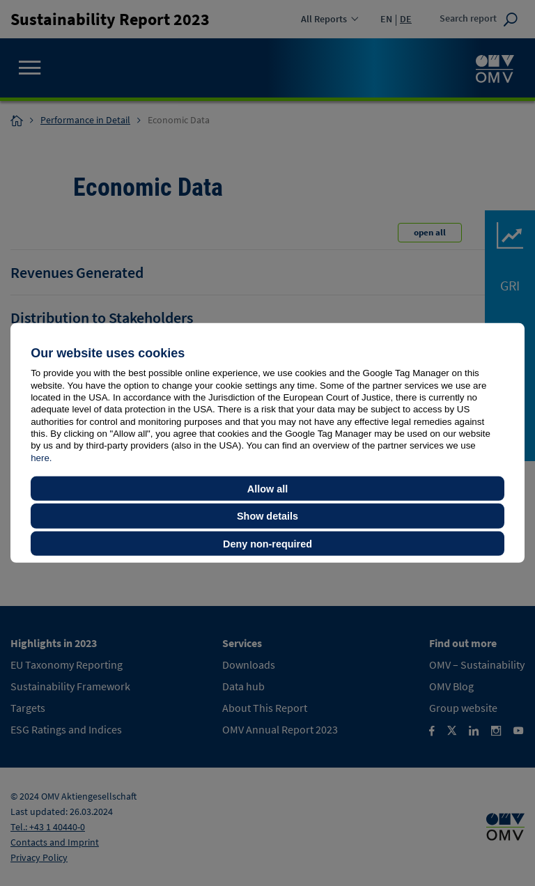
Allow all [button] (267, 488)
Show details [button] (267, 516)
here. (41, 457)
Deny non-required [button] (267, 543)
